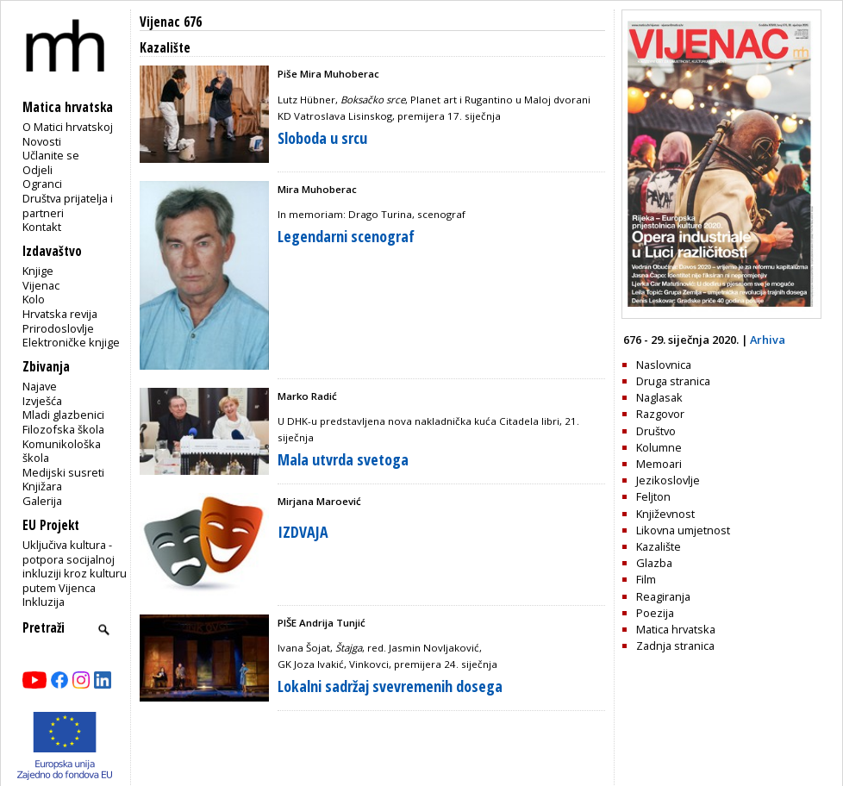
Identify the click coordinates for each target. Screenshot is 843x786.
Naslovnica (663, 364)
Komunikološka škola (61, 451)
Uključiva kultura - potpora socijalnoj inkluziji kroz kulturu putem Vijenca (74, 566)
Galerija (42, 500)
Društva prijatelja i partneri (67, 205)
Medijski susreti (63, 472)
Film (646, 579)
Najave (39, 386)
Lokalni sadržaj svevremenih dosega (390, 686)
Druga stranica (673, 381)
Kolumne (659, 447)
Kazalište (658, 546)
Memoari (659, 463)
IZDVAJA (303, 531)
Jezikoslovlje (668, 480)
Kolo (33, 299)
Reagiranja (663, 596)
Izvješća (42, 401)
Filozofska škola (63, 429)
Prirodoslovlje (58, 328)
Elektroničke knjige (71, 342)
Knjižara (42, 486)
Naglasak (659, 397)
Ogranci (42, 183)
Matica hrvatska (675, 629)
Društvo (656, 431)
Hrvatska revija (59, 313)
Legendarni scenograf (346, 236)
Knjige (37, 270)
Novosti (41, 141)
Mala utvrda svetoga (343, 459)
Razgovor (660, 413)
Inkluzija (43, 601)
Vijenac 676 (171, 22)
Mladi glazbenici (63, 414)
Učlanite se (50, 155)
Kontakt (41, 226)
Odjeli (37, 170)
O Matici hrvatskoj (67, 126)
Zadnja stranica (675, 645)
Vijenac (40, 285)
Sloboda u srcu (322, 138)
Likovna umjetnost (683, 530)
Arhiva (767, 339)
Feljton (653, 496)
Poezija (655, 613)
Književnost (665, 513)
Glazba (654, 563)
